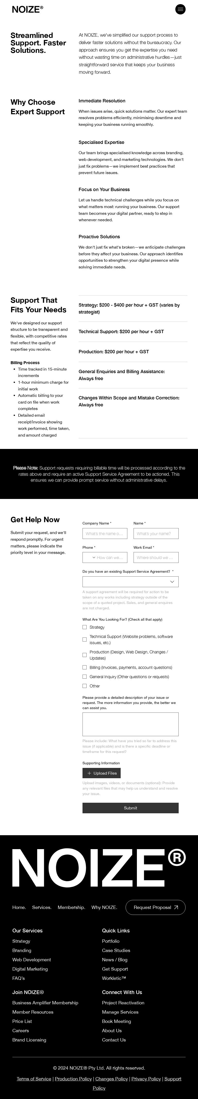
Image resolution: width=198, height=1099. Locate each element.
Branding (21, 950)
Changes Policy (111, 1078)
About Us (112, 1030)
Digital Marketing (30, 969)
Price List (22, 1021)
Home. (19, 907)
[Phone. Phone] (110, 557)
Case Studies (116, 950)
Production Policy (73, 1078)
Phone (88, 547)
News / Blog (114, 959)
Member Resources (32, 1012)
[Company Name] (103, 533)
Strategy (21, 941)
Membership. (71, 907)
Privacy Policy (146, 1078)
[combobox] (130, 581)
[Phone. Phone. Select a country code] (91, 557)
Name (140, 523)
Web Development (31, 959)
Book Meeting (116, 1021)
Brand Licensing (29, 1040)
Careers (20, 1030)
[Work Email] (154, 557)
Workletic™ (114, 978)
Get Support (115, 969)
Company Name (96, 523)
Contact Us (114, 1040)
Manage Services (120, 1012)
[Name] (154, 533)
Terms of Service (34, 1078)
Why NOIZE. (104, 907)
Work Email (144, 547)
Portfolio (110, 941)
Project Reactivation (123, 1002)
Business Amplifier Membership (45, 1002)
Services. (42, 907)
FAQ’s (18, 978)
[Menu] (180, 9)
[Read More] (156, 907)
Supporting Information (101, 763)
